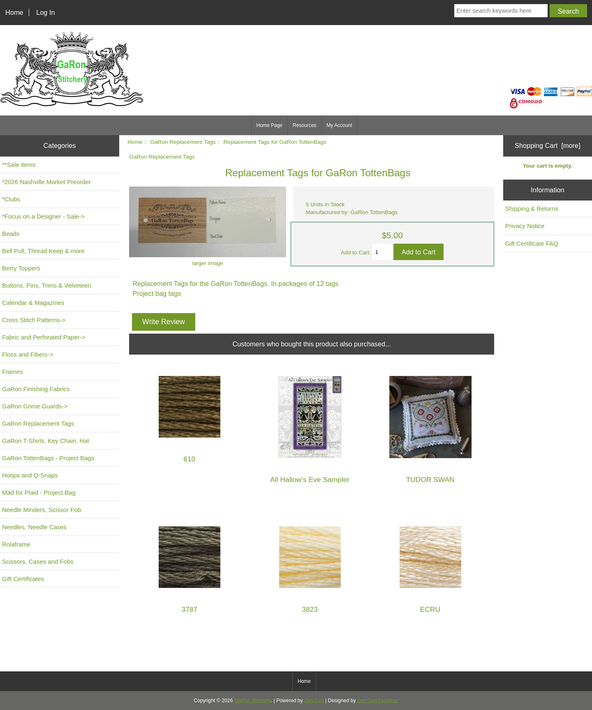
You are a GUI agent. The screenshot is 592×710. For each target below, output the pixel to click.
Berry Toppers (21, 268)
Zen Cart (314, 700)
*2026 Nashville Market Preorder (46, 181)
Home (14, 12)
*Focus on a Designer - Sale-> (43, 216)
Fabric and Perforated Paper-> (43, 337)
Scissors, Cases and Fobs (38, 561)
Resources (304, 125)
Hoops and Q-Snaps (30, 475)
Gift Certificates (23, 578)
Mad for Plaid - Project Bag (39, 492)
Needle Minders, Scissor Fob (41, 509)
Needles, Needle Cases (34, 526)
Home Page (269, 125)
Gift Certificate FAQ (531, 243)
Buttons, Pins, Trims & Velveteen (46, 285)
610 (189, 459)
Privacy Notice (525, 225)
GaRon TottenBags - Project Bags (48, 457)
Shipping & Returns (531, 208)
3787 (189, 609)
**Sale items (18, 164)
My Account (339, 125)
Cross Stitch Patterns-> (33, 319)
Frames (12, 371)
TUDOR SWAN (430, 480)
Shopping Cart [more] (547, 145)
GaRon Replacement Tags (182, 142)
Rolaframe (16, 544)
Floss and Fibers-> (27, 354)
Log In (45, 12)
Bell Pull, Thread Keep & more (43, 250)
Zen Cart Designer (377, 700)
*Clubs (11, 199)
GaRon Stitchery (252, 700)
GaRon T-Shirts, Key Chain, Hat (45, 440)
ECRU (430, 609)
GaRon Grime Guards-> (34, 406)
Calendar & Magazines (33, 302)
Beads (10, 233)
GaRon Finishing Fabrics (36, 388)
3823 (310, 609)
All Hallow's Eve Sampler (309, 480)
